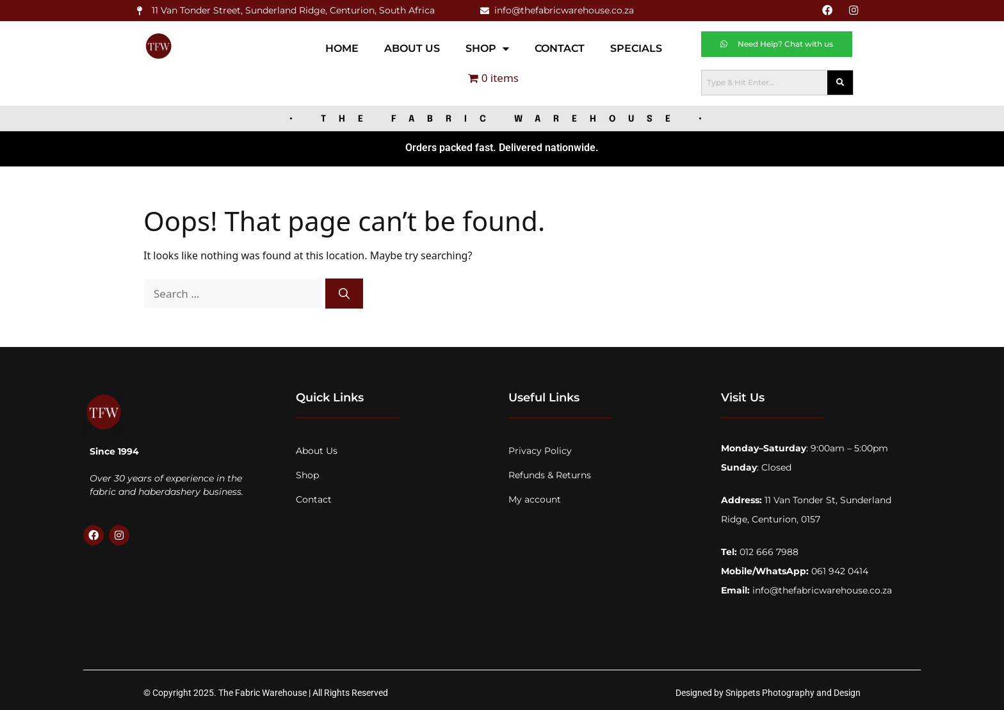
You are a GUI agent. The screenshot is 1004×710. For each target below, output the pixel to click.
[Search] (344, 293)
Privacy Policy (540, 450)
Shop (487, 48)
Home (342, 48)
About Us (412, 48)
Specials (636, 48)
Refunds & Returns (549, 474)
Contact (560, 48)
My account (534, 498)
